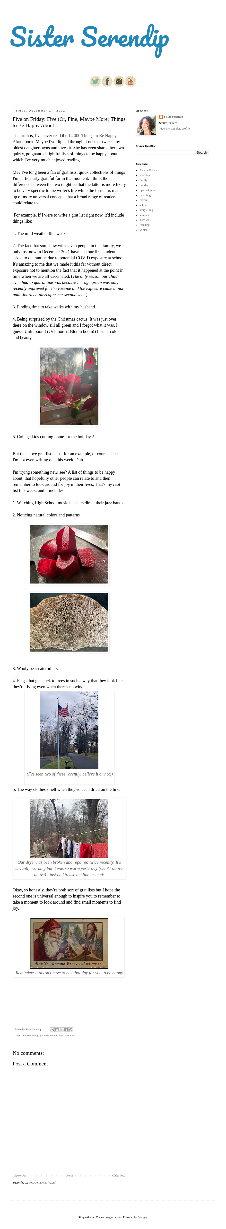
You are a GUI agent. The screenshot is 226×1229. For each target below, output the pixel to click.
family (143, 180)
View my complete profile (174, 128)
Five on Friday (30, 1035)
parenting (145, 195)
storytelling (146, 210)
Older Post (118, 1175)
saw (119, 1217)
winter (143, 230)
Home (69, 1175)
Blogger (142, 1217)
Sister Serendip (89, 36)
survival (144, 220)
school (143, 205)
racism (144, 200)
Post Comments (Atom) (42, 1182)
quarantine (70, 1035)
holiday (54, 1035)
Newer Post (20, 1175)
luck (61, 1035)
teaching (145, 225)
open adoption (148, 190)
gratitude (44, 1035)
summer (144, 215)
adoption (145, 175)
